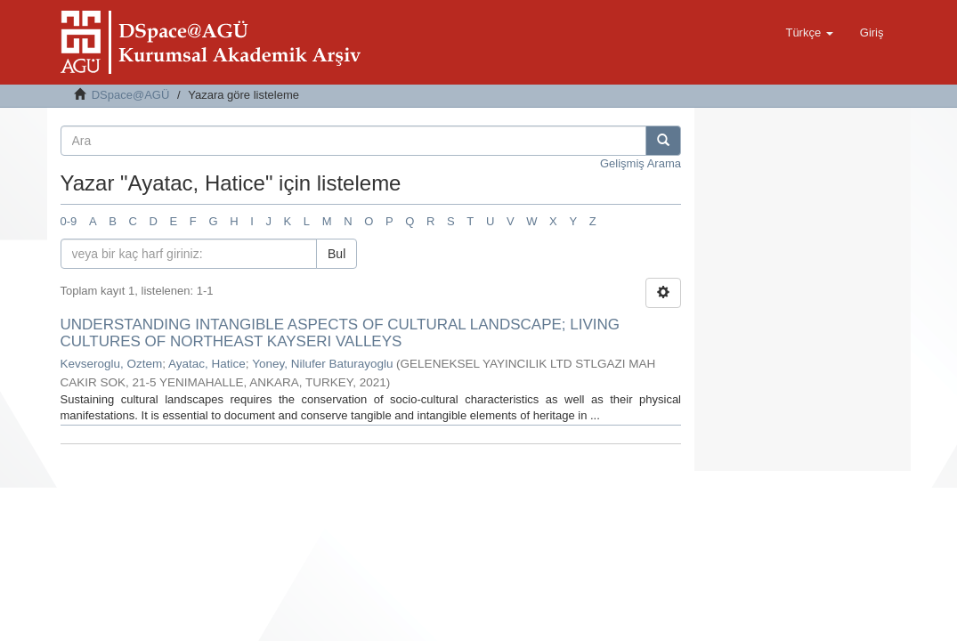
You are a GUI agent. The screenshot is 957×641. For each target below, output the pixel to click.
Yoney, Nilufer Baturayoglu (322, 363)
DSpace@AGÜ (131, 94)
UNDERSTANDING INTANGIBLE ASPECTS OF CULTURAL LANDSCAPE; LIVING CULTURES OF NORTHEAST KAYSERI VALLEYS (340, 333)
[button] (809, 33)
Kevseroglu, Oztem (112, 363)
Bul (336, 254)
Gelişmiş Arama (640, 163)
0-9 (69, 221)
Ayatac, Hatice (207, 363)
